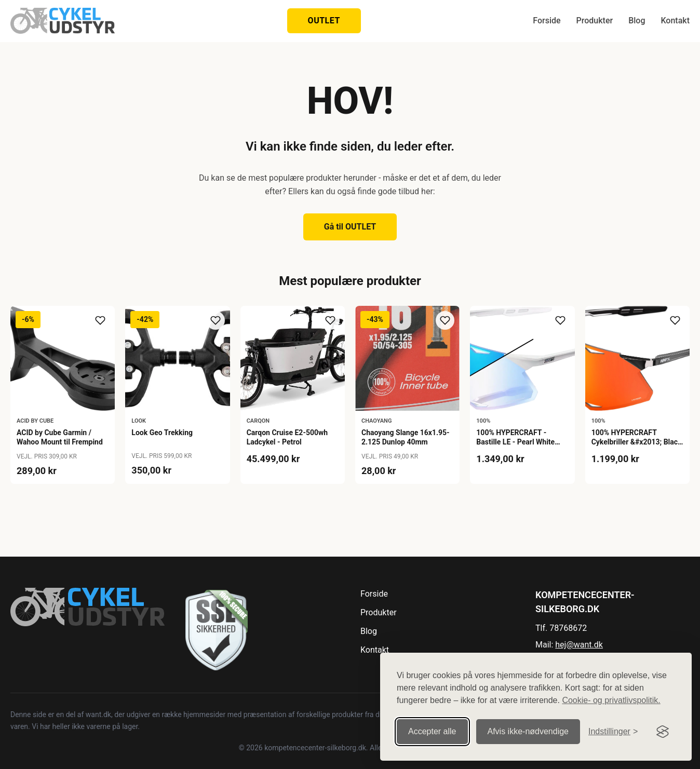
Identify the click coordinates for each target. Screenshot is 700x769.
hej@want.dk (579, 645)
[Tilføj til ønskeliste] (100, 320)
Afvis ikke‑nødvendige (528, 731)
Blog (636, 20)
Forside (546, 20)
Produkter (594, 20)
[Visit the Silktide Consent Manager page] (662, 731)
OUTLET (324, 20)
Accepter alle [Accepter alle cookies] (432, 731)
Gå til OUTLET (350, 227)
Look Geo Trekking (162, 432)
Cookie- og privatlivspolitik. (611, 700)
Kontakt (675, 20)
